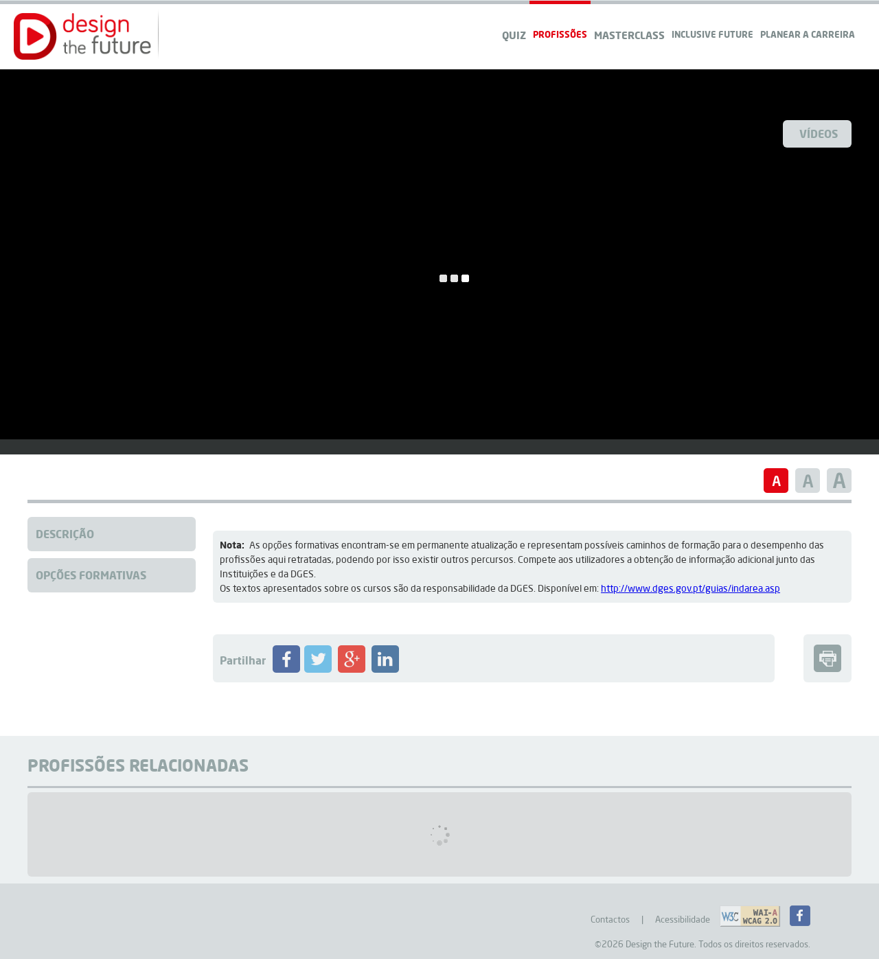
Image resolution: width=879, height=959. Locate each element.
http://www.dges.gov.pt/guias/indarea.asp (690, 588)
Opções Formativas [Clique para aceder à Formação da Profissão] (91, 575)
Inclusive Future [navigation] (712, 34)
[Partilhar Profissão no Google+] (351, 669)
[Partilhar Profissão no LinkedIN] (385, 669)
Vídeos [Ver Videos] (818, 133)
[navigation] (807, 21)
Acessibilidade (682, 919)
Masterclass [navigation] (629, 35)
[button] (82, 36)
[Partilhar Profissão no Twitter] (318, 669)
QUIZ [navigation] (514, 35)
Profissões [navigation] (560, 34)
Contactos (610, 919)
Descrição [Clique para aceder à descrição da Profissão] (65, 534)
